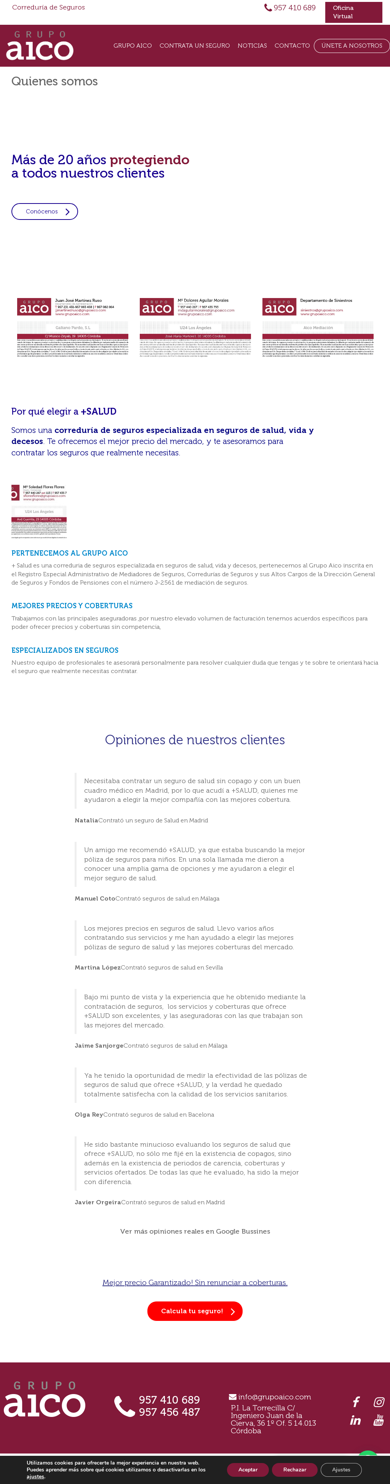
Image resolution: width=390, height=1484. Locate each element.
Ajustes (341, 1469)
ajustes (35, 1476)
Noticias (252, 45)
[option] (72, 328)
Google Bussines (243, 1231)
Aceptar (247, 1469)
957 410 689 (295, 7)
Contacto (292, 45)
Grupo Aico (132, 45)
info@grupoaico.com (274, 1396)
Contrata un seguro (195, 45)
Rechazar (294, 1469)
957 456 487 (169, 1412)
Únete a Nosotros (351, 45)
